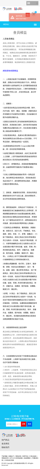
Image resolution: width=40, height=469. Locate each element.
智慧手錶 (25, 456)
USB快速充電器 (9, 460)
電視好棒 (18, 456)
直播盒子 (11, 456)
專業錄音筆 (5, 458)
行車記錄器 (32, 456)
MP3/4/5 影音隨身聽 (16, 458)
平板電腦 (4, 456)
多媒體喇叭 (27, 458)
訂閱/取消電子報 (20, 416)
